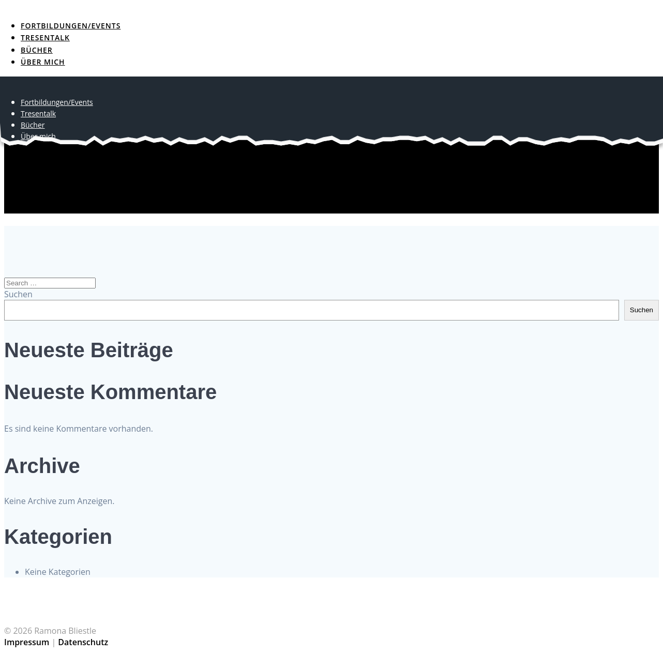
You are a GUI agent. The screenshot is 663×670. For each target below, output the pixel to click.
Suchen (18, 294)
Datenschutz (83, 642)
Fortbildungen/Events (70, 26)
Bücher (37, 50)
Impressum (26, 642)
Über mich (43, 62)
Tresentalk (45, 37)
